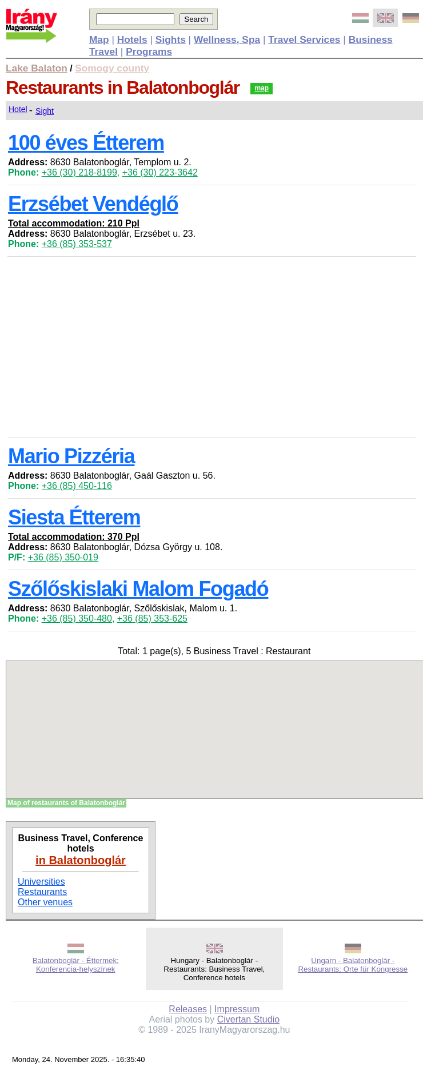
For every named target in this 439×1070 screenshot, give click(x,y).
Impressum (237, 1009)
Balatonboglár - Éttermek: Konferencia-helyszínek (76, 964)
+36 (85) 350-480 (77, 618)
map (261, 88)
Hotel (18, 109)
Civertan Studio (248, 1019)
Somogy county (112, 68)
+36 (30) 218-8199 (79, 172)
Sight (44, 111)
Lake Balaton (36, 68)
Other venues (45, 902)
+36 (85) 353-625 (152, 618)
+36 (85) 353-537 (77, 244)
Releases (188, 1009)
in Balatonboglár (80, 860)
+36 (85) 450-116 (77, 486)
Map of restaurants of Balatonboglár (66, 803)
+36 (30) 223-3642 (160, 172)
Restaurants (42, 892)
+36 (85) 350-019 (63, 557)
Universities (41, 881)
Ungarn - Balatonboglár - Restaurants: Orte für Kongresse (353, 964)
